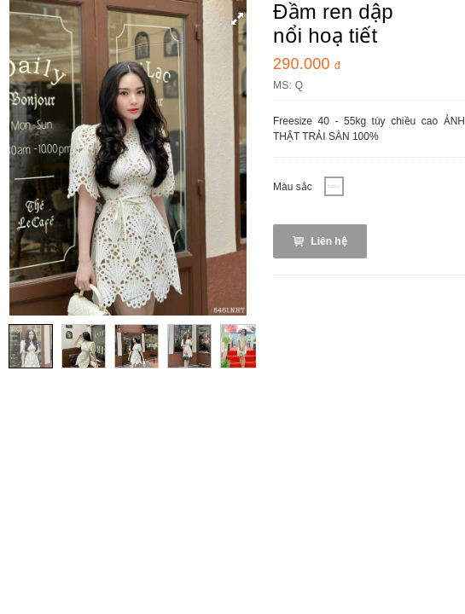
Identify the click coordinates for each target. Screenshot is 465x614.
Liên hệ (320, 241)
